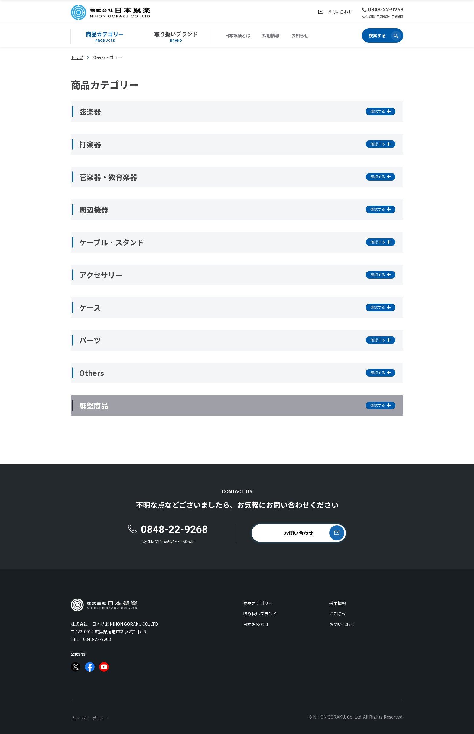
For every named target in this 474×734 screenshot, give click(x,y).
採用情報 (270, 35)
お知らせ (299, 35)
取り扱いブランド (260, 614)
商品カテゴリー (258, 603)
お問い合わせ (342, 624)
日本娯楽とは (237, 35)
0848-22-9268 (97, 639)
